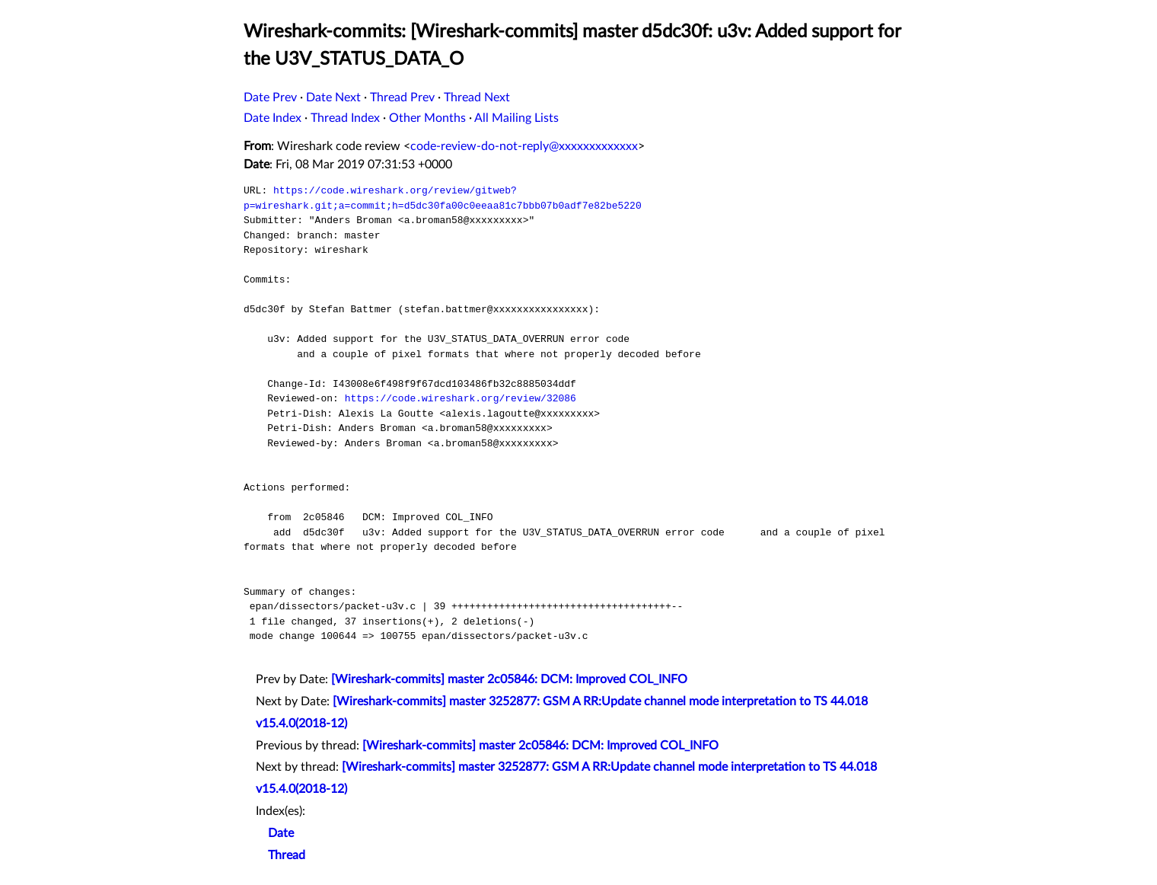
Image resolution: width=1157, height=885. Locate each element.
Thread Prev (402, 97)
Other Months (427, 118)
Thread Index (345, 118)
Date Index (272, 118)
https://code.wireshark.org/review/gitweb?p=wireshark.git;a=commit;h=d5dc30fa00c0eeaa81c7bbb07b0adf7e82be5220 (443, 198)
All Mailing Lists (516, 118)
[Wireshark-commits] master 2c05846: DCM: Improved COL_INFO (509, 679)
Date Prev (270, 97)
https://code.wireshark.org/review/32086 (460, 398)
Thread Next (477, 97)
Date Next (333, 97)
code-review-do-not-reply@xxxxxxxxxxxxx (524, 146)
